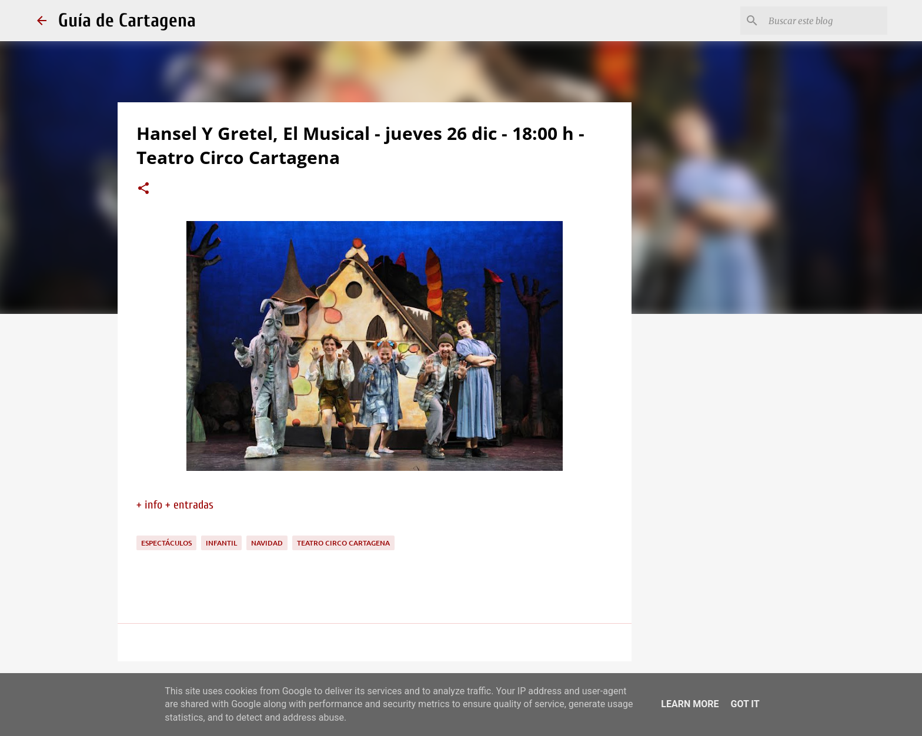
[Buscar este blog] (825, 20)
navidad (267, 543)
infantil (221, 543)
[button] (143, 189)
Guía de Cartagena (127, 20)
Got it (744, 704)
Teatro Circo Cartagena (343, 543)
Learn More (690, 704)
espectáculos (166, 543)
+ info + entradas (174, 504)
